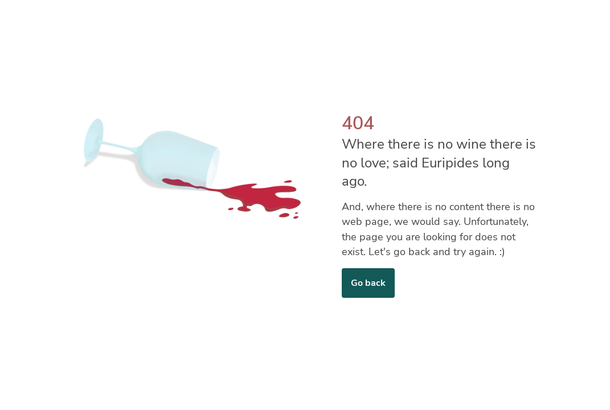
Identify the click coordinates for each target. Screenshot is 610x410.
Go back (368, 283)
